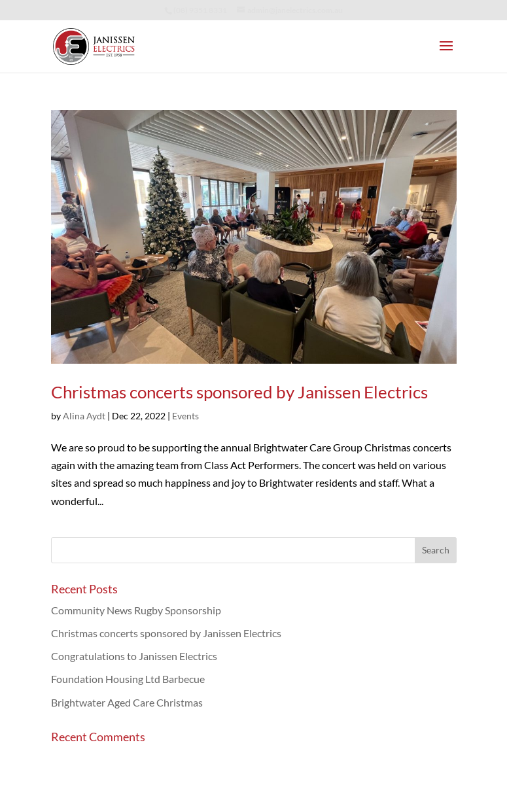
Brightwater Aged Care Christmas (127, 702)
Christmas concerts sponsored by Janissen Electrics (239, 391)
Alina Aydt (84, 415)
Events (185, 415)
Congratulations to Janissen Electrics (134, 656)
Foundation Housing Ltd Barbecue (128, 679)
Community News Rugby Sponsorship (136, 610)
